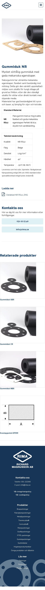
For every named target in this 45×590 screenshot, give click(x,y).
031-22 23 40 (22, 221)
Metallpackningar (23, 516)
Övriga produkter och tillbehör (22, 550)
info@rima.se (22, 229)
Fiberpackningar (24, 528)
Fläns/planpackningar (22, 513)
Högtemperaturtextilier (22, 547)
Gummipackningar (23, 539)
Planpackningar (22, 568)
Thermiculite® (23, 520)
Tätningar (22, 560)
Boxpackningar (22, 509)
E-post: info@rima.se (22, 485)
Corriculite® (23, 524)
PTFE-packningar (23, 535)
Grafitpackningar (23, 532)
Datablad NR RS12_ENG (15, 195)
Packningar (22, 564)
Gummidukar (22, 543)
